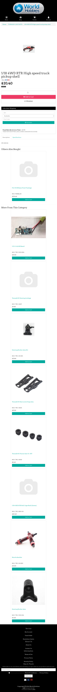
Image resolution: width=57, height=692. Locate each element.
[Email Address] (28, 669)
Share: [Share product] (6, 80)
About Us (28, 645)
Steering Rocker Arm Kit (20, 350)
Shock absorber (17, 557)
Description (6, 137)
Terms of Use (28, 654)
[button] (28, 101)
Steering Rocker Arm (19, 609)
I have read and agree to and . (28, 672)
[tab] (6, 137)
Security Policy (28, 661)
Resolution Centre (28, 639)
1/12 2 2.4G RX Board (18, 246)
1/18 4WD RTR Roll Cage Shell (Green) (24, 505)
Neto (34, 689)
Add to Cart (28, 97)
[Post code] (28, 119)
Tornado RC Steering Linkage (21, 298)
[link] (28, 679)
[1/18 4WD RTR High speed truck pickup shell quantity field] (28, 93)
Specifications (17, 137)
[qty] (28, 112)
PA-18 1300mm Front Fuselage (22, 188)
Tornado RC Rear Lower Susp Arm (23, 402)
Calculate (28, 122)
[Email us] (25, 679)
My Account (28, 632)
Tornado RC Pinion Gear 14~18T (22, 453)
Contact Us (28, 648)
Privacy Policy (28, 658)
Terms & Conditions (31, 672)
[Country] (28, 116)
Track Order (28, 635)
